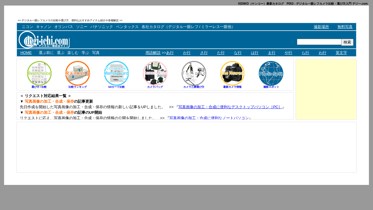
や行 (288, 52)
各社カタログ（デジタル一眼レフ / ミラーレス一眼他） (188, 26)
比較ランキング (77, 86)
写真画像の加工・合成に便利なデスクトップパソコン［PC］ (230, 107)
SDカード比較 (116, 86)
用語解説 (153, 52)
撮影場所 (321, 26)
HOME (26, 52)
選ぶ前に (46, 52)
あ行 (170, 52)
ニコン (27, 26)
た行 (221, 52)
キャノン (43, 26)
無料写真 (345, 26)
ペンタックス (127, 26)
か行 (187, 52)
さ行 (204, 52)
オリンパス (63, 26)
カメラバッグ (155, 86)
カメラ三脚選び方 (193, 86)
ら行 (305, 52)
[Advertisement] (288, 20)
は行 (254, 52)
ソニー (81, 26)
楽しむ (73, 52)
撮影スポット (271, 86)
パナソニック (101, 26)
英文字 (341, 52)
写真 (96, 52)
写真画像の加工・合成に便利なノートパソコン (209, 118)
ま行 (271, 52)
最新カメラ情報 (232, 86)
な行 (238, 52)
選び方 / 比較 (39, 86)
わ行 (322, 52)
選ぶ (60, 52)
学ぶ (85, 52)
